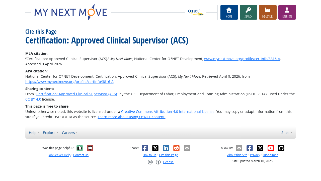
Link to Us (149, 155)
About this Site (237, 155)
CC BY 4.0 (33, 99)
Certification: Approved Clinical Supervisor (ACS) (76, 94)
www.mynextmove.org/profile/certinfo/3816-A (242, 58)
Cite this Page (168, 155)
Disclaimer (270, 155)
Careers (68, 132)
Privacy (255, 155)
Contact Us (81, 155)
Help (33, 132)
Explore (49, 132)
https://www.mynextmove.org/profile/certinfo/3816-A (69, 81)
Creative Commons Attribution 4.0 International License (167, 111)
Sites (285, 132)
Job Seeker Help (59, 155)
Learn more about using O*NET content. (132, 116)
